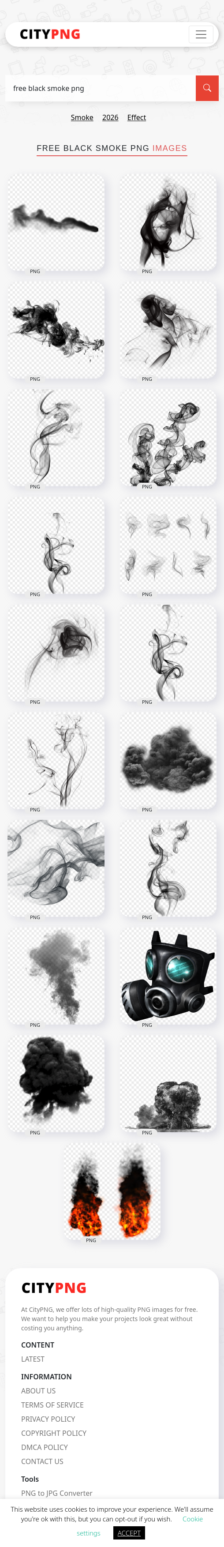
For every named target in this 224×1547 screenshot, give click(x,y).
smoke (82, 117)
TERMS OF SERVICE (52, 1405)
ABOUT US (38, 1391)
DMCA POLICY (44, 1447)
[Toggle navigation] (201, 34)
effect (136, 117)
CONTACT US (42, 1461)
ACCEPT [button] (129, 1532)
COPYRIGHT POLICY (53, 1433)
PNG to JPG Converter (57, 1493)
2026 (110, 117)
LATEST (33, 1359)
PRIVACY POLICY (48, 1419)
